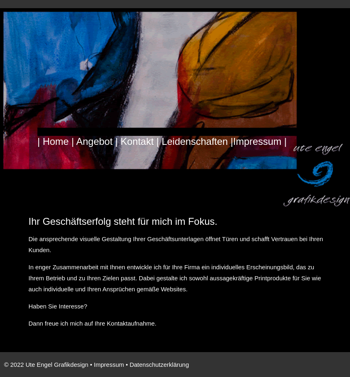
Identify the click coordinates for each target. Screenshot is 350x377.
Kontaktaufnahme (131, 323)
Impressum (257, 141)
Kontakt (138, 141)
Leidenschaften (195, 141)
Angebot (94, 141)
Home (57, 141)
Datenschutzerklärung (159, 364)
